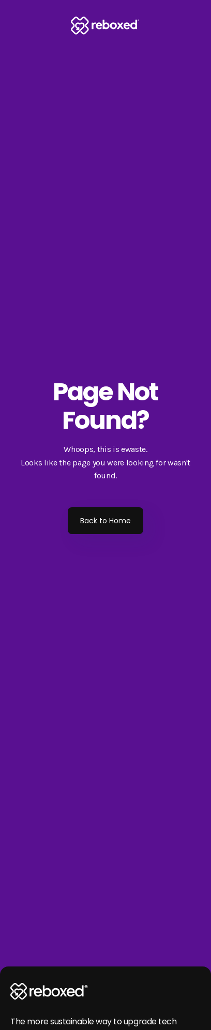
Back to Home (105, 521)
